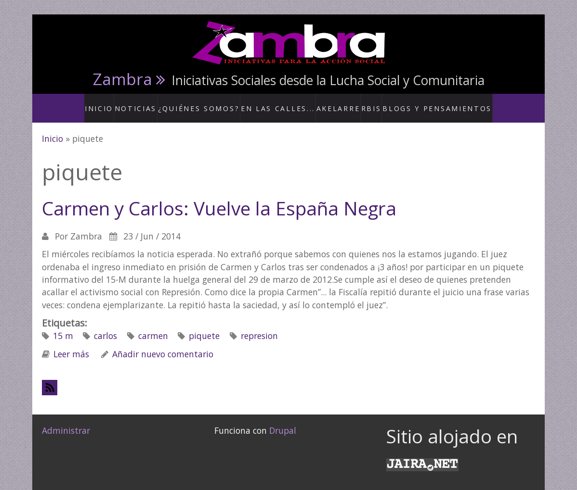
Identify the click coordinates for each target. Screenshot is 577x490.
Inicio (119, 103)
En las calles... (281, 103)
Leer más (71, 344)
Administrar (66, 420)
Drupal (282, 420)
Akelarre (334, 103)
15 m (63, 326)
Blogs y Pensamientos (427, 103)
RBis (369, 103)
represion (259, 326)
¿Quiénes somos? (213, 103)
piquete (204, 326)
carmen (153, 326)
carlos (105, 326)
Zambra (122, 79)
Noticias (156, 103)
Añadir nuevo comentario (162, 344)
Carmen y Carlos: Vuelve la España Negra (219, 198)
